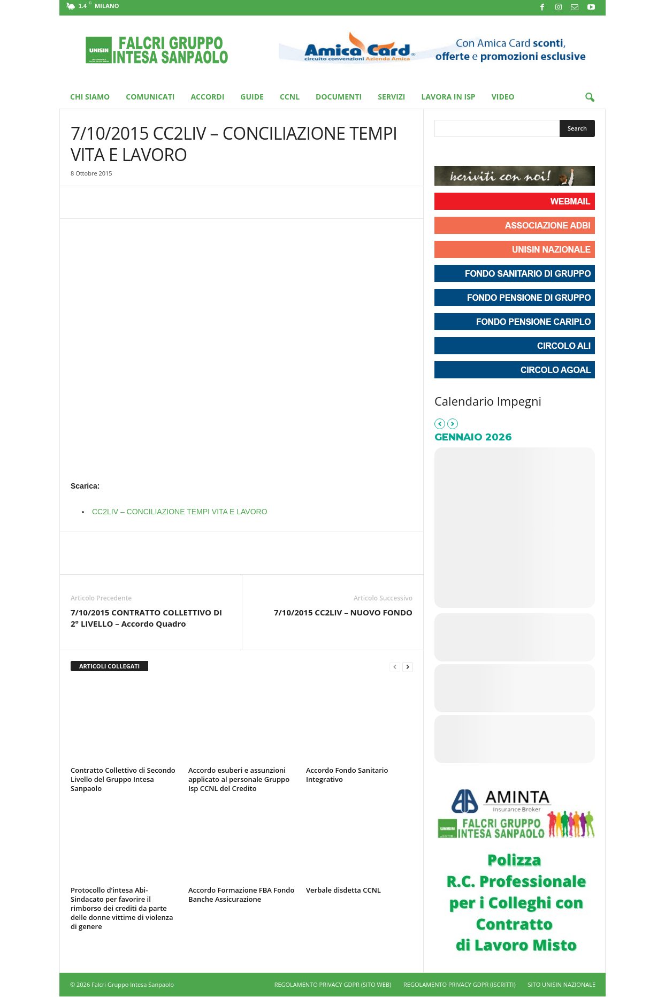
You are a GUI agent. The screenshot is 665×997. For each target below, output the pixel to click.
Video (503, 97)
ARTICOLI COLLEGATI (109, 666)
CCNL (290, 97)
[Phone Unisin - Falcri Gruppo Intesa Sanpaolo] (501, 153)
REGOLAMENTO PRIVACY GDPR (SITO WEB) (333, 984)
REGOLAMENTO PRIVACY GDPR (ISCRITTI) (459, 984)
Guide (252, 97)
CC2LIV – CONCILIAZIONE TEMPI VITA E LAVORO (179, 511)
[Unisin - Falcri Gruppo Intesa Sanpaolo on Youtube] (482, 153)
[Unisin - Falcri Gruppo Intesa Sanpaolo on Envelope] (521, 153)
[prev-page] (394, 666)
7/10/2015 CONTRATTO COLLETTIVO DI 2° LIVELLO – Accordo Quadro (146, 618)
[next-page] (407, 666)
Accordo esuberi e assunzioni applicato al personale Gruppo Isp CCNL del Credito (238, 779)
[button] (589, 98)
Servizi (391, 97)
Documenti (339, 97)
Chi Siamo (90, 97)
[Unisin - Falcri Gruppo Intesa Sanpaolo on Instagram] (463, 153)
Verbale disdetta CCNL (343, 890)
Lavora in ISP (449, 97)
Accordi (207, 97)
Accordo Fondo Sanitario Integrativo (347, 774)
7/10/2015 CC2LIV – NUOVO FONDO (343, 612)
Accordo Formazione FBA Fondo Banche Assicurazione (241, 894)
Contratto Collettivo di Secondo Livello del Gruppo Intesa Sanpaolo (123, 779)
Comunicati (150, 97)
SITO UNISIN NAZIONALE (561, 984)
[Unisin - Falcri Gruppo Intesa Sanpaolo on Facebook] (444, 153)
